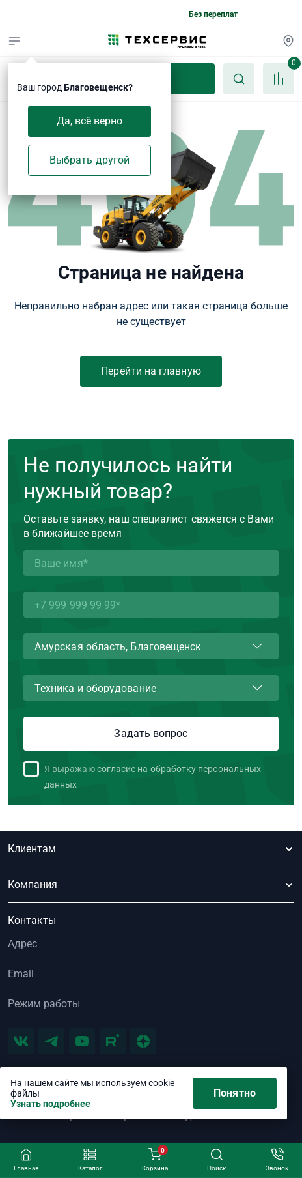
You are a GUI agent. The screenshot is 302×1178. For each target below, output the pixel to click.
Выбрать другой (89, 160)
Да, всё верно (90, 121)
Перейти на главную (150, 371)
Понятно (234, 1093)
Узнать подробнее (50, 1104)
